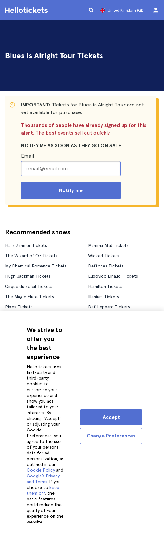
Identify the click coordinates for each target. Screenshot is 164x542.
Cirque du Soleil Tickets (28, 286)
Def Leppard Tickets (109, 306)
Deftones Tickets (105, 265)
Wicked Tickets (103, 255)
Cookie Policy (41, 470)
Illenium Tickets (103, 296)
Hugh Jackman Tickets (27, 276)
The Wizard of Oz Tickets (31, 255)
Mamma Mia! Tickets (108, 245)
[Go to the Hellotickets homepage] (27, 10)
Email (27, 156)
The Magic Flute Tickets (29, 296)
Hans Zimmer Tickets (26, 245)
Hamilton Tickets (105, 286)
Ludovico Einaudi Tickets (113, 276)
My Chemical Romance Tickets (36, 265)
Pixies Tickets (19, 306)
